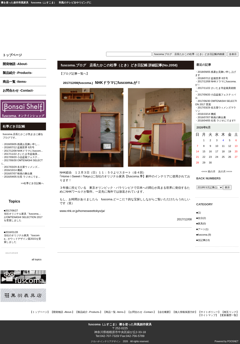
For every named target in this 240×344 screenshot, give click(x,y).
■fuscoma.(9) (203, 234)
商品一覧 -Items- (15, 81)
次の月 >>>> (225, 171)
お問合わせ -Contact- (18, 90)
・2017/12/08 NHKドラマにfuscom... (22, 150)
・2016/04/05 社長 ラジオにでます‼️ (215, 120)
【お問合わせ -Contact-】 (141, 312)
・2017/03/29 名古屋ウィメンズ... (20, 167)
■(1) (198, 212)
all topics (36, 259)
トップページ (12, 55)
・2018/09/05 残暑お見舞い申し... (20, 144)
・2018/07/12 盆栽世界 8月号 (18, 147)
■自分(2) (201, 218)
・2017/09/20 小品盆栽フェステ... (20, 157)
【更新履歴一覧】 (229, 315)
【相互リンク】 (230, 312)
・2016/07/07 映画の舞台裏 (17, 173)
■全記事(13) (203, 240)
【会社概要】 (164, 312)
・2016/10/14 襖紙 (12, 170)
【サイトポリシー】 (209, 312)
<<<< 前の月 (209, 171)
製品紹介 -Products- (17, 73)
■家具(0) (201, 223)
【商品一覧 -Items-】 (115, 312)
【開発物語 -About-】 (62, 312)
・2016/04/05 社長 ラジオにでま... (21, 176)
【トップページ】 (40, 312)
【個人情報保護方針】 (184, 312)
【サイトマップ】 (208, 315)
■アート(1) (202, 229)
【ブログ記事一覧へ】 (74, 73)
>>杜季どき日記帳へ (32, 183)
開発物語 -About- (15, 64)
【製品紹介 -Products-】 (88, 312)
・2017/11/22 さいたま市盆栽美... (20, 154)
